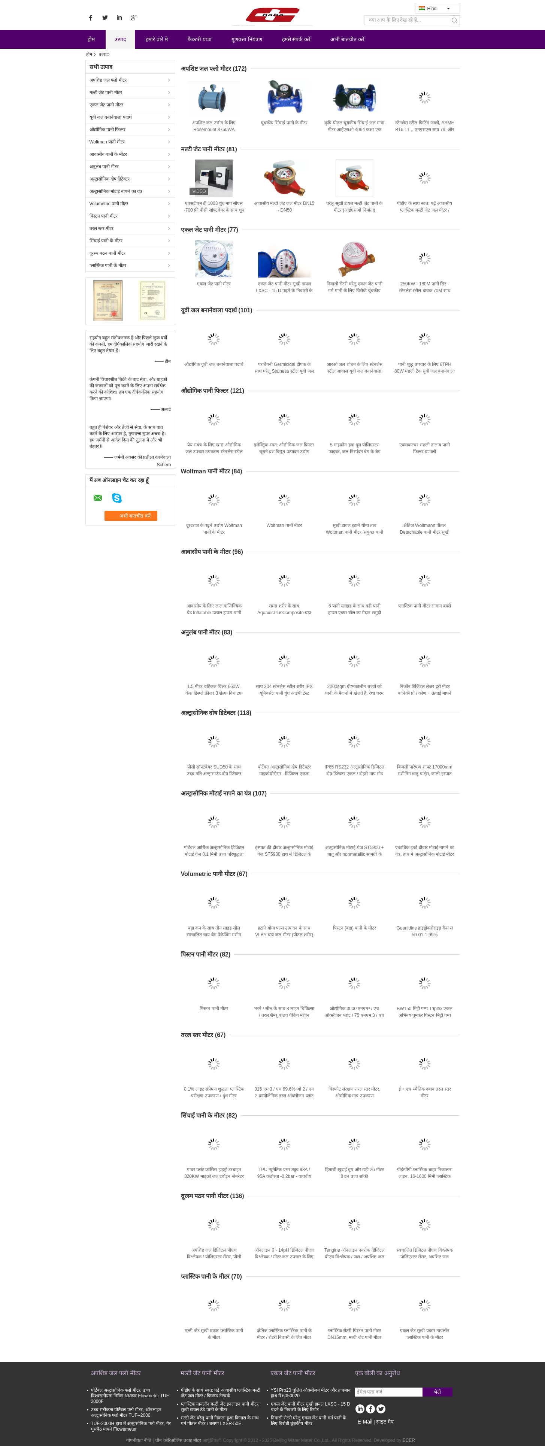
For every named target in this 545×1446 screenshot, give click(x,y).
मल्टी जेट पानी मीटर (106, 92)
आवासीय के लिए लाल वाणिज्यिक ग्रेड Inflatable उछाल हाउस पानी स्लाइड (214, 612)
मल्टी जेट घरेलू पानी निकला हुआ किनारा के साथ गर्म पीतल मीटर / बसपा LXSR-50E (220, 1420)
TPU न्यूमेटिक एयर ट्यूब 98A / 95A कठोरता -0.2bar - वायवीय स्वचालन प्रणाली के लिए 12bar (284, 1176)
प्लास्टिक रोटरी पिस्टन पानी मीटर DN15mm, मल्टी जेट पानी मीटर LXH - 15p (354, 1337)
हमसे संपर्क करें (296, 39)
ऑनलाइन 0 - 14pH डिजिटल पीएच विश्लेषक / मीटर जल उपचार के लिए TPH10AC (284, 1257)
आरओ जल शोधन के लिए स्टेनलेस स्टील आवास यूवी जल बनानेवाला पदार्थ (354, 371)
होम (91, 39)
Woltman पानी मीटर (107, 142)
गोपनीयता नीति (138, 1440)
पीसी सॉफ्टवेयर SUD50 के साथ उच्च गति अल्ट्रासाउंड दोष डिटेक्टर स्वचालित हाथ (214, 773)
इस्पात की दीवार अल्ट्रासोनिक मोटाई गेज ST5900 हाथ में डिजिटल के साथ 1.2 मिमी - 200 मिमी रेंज (284, 854)
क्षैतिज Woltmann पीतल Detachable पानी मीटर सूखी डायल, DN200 (424, 532)
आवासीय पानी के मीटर (108, 154)
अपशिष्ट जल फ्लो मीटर (108, 80)
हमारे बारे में (157, 39)
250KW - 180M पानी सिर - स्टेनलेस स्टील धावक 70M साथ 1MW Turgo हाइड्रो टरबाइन (425, 290)
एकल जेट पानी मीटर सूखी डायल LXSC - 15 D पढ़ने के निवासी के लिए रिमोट (284, 290)
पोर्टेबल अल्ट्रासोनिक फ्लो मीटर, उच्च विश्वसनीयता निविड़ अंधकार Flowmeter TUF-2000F (130, 1396)
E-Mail (365, 1422)
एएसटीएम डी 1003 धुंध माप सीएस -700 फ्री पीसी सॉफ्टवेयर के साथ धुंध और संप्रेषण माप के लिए (214, 210)
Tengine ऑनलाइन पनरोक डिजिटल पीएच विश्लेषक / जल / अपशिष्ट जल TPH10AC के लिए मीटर (354, 1257)
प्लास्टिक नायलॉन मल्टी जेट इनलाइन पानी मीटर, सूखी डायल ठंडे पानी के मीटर (220, 1406)
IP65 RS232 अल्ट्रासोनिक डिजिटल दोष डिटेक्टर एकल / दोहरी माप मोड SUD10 (354, 773)
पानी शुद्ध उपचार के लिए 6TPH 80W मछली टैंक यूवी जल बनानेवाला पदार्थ (424, 371)
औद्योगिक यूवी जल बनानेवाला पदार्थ (213, 364)
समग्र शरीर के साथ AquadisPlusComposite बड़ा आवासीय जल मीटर (284, 612)
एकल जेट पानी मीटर (106, 104)
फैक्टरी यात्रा (200, 39)
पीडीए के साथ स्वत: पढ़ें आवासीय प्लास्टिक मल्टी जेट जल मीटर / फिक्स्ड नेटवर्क (424, 210)
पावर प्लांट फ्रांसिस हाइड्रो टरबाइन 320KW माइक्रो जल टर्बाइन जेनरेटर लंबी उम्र (214, 1176)
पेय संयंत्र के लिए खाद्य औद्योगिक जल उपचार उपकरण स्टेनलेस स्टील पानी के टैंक (214, 451)
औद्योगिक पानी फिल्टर (108, 129)
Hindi (438, 8)
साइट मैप (385, 1422)
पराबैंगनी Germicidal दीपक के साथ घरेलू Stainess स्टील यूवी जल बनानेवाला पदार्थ (284, 371)
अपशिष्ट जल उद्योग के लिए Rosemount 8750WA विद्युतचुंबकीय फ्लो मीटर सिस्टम (213, 129)
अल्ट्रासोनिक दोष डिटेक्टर (110, 179)
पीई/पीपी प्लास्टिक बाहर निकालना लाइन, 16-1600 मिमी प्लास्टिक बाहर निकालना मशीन (424, 1176)
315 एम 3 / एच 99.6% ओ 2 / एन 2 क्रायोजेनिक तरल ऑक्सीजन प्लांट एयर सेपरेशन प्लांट (284, 1095)
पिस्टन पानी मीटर (104, 216)
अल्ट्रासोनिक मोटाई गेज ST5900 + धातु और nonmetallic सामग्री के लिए (354, 854)
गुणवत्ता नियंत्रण (246, 39)
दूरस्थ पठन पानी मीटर (107, 253)
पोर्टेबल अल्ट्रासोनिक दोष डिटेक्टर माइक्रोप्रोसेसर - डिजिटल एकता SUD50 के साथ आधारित (284, 773)
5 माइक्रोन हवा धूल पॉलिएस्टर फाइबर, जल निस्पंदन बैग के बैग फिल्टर (354, 451)
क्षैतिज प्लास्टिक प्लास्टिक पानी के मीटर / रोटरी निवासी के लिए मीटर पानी (284, 1337)
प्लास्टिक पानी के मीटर (108, 265)
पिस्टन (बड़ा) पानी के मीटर (354, 928)
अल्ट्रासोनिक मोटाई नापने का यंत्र (116, 191)
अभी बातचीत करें (347, 39)
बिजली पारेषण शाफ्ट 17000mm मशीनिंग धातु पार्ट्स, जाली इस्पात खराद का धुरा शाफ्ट (424, 773)
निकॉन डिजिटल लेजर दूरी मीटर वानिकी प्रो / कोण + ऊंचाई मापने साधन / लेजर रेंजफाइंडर (424, 693)
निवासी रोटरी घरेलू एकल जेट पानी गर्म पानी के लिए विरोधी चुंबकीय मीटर (354, 290)
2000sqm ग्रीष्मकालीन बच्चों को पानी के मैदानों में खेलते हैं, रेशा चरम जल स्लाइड (354, 693)
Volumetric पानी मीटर (109, 203)
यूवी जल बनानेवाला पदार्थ (111, 117)
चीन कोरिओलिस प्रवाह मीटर (178, 1440)
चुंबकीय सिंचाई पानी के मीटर (284, 122)
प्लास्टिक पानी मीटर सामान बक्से (424, 606)
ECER (409, 1440)
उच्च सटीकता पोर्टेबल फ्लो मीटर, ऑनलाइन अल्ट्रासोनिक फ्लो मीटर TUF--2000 (126, 1412)
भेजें (437, 1392)
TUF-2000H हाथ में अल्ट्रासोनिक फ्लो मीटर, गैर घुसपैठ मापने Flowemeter (131, 1426)
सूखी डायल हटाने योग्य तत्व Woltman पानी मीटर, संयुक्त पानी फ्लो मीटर (354, 532)
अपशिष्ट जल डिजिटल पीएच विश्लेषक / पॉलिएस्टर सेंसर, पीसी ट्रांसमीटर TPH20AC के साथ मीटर (214, 1257)
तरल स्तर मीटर (102, 228)
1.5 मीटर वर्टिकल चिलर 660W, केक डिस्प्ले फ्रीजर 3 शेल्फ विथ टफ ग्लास (213, 693)
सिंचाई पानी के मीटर (106, 240)
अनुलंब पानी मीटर (104, 166)
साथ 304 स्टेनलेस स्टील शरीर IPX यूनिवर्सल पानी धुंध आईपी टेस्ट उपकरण (284, 693)
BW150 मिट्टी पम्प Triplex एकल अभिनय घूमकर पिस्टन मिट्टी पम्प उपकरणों (424, 1015)
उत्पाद (120, 39)
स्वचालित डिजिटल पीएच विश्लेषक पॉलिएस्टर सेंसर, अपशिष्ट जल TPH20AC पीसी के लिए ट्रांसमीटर (424, 1257)
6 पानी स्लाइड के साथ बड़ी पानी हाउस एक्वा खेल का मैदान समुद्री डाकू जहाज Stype (354, 612)
